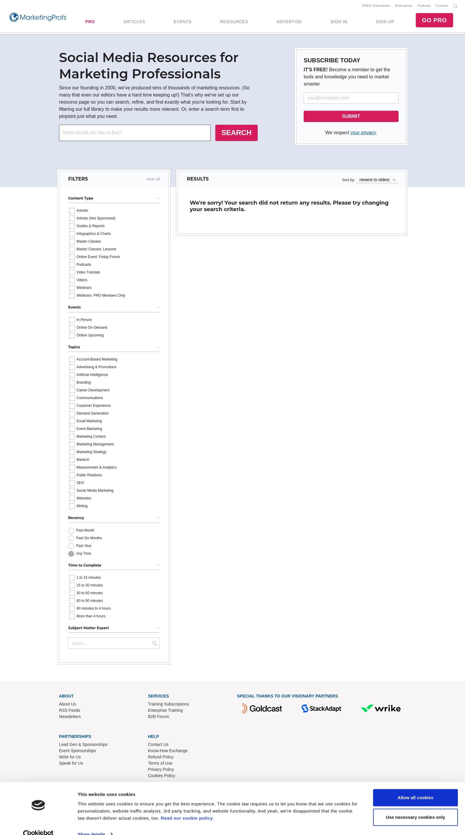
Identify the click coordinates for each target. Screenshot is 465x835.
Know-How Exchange (168, 751)
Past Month (85, 531)
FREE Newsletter (376, 6)
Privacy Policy (161, 770)
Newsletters (70, 717)
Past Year (83, 547)
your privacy (363, 133)
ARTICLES (134, 22)
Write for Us (70, 758)
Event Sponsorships (77, 751)
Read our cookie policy (187, 806)
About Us (67, 705)
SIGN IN (338, 22)
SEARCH (236, 134)
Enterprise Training (165, 711)
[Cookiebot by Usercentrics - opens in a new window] (38, 823)
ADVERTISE (289, 22)
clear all (153, 180)
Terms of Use (160, 764)
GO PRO (434, 21)
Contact (442, 6)
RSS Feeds (69, 711)
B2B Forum (158, 717)
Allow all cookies (416, 786)
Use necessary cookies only (415, 806)
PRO (90, 22)
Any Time (83, 555)
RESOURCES (234, 22)
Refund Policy (160, 758)
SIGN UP (385, 22)
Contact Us (158, 745)
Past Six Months (89, 539)
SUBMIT (351, 117)
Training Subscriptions (168, 705)
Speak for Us (71, 764)
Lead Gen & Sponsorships (83, 745)
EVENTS (183, 22)
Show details (91, 823)
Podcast (424, 6)
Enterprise (404, 6)
